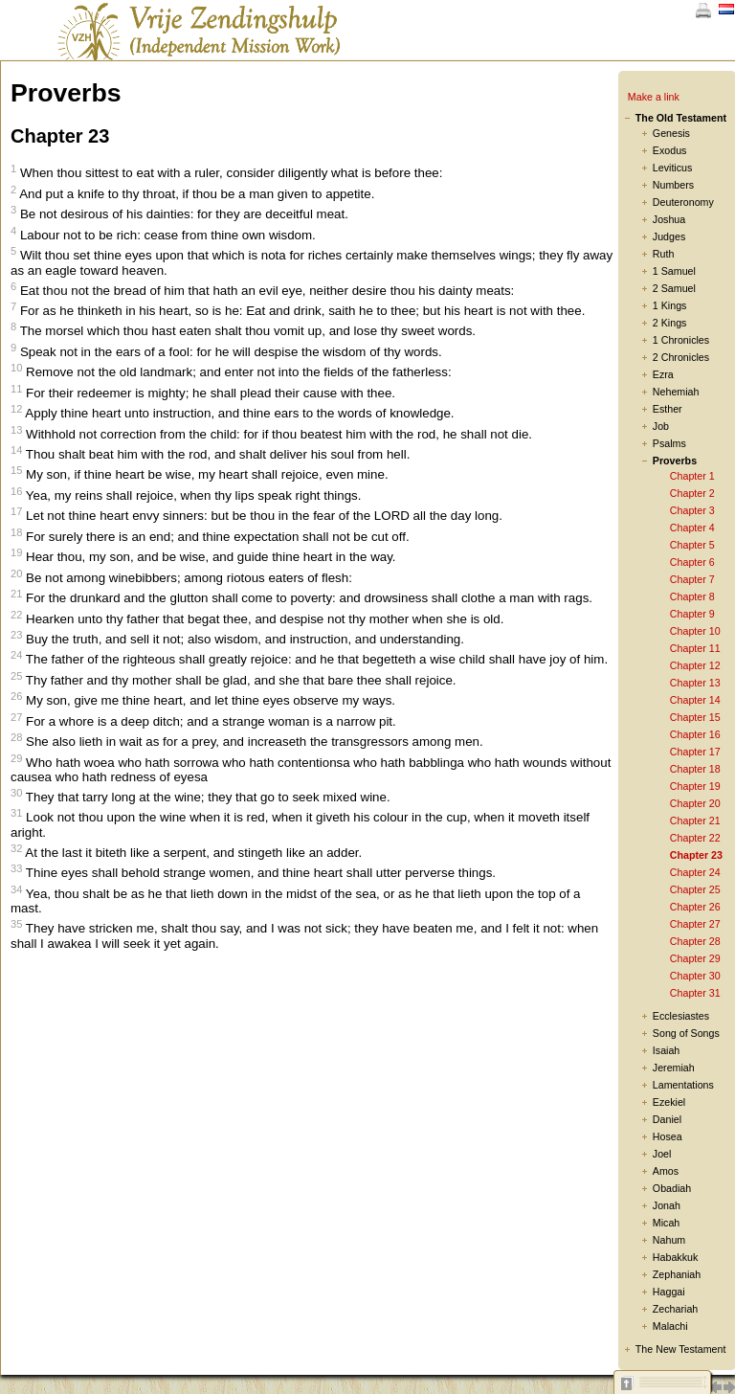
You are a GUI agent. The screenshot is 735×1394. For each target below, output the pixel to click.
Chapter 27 (695, 924)
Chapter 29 (695, 958)
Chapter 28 (695, 941)
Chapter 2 (692, 493)
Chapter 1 (692, 476)
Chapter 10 (695, 631)
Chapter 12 (695, 665)
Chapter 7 (692, 579)
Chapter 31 (695, 993)
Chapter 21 (695, 820)
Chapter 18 (695, 769)
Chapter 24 (695, 872)
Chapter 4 (692, 527)
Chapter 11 (695, 648)
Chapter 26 (695, 906)
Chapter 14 (695, 700)
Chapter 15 (695, 717)
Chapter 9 (692, 613)
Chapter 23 (696, 855)
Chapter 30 (695, 975)
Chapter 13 (695, 682)
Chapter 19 (695, 786)
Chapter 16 (695, 734)
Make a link (653, 96)
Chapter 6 (692, 562)
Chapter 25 (695, 889)
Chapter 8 (692, 596)
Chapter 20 (695, 803)
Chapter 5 (692, 545)
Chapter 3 (692, 510)
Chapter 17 (695, 751)
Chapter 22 (695, 837)
